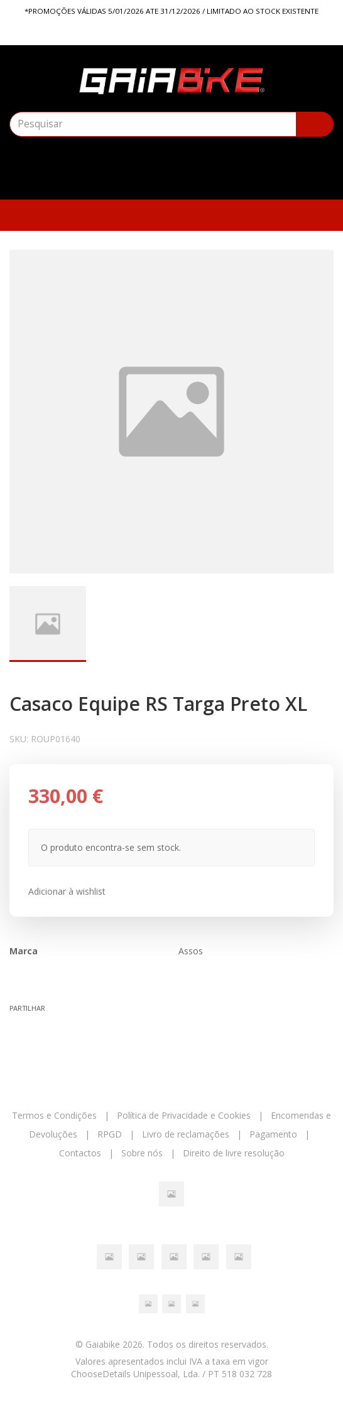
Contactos (80, 1153)
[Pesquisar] (315, 124)
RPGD (109, 1134)
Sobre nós (142, 1153)
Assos (190, 951)
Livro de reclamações (185, 1134)
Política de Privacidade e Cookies (184, 1115)
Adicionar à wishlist (67, 891)
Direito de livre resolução (234, 1153)
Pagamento (273, 1134)
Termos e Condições (54, 1115)
